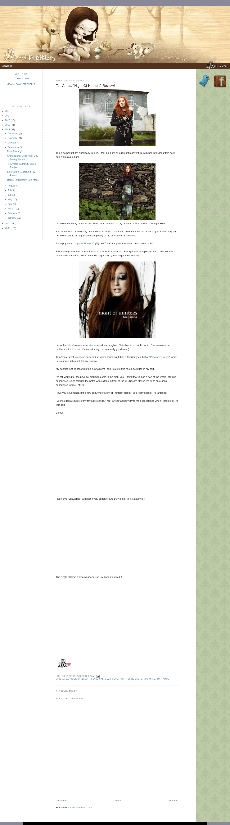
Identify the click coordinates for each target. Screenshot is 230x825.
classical (97, 679)
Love (115, 679)
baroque (71, 679)
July (10, 190)
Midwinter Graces (159, 357)
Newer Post (61, 800)
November (13, 138)
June (10, 195)
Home (118, 800)
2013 (8, 120)
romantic (149, 679)
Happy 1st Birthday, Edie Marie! (23, 180)
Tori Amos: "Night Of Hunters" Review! (85, 86)
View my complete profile (21, 84)
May (10, 199)
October (12, 142)
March (11, 208)
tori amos (163, 679)
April (10, 204)
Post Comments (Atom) (81, 807)
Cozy (108, 679)
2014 (8, 115)
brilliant (84, 679)
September (14, 147)
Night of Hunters (84, 243)
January (12, 218)
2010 (8, 223)
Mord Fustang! (14, 151)
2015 (8, 111)
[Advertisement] (101, 790)
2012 (8, 125)
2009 (8, 228)
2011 (8, 129)
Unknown (23, 79)
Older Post (173, 800)
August (12, 185)
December (13, 133)
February (12, 213)
